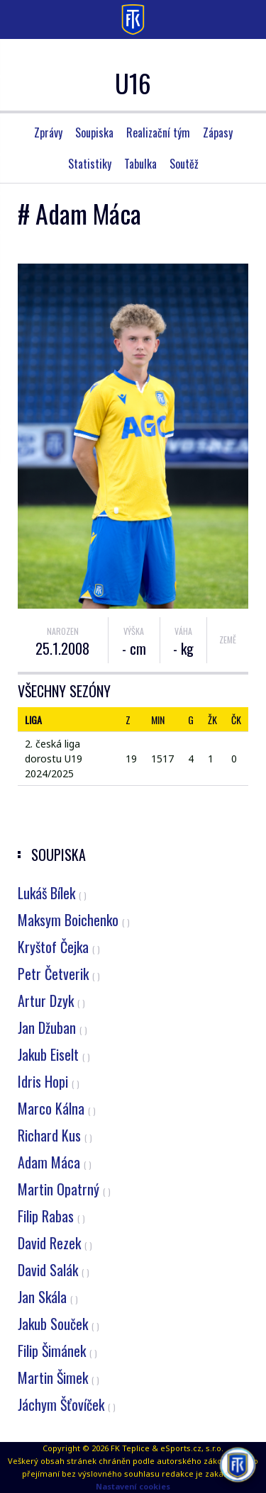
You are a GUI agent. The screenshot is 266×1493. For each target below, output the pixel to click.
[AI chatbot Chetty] (238, 1465)
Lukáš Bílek (52, 892)
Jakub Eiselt (54, 1054)
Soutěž (184, 163)
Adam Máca (55, 1162)
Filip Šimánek (57, 1350)
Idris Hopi (48, 1081)
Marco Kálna (57, 1108)
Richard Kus (55, 1135)
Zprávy (48, 132)
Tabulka (140, 163)
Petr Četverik (59, 973)
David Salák (53, 1269)
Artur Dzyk (51, 1000)
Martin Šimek (58, 1377)
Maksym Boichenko (74, 919)
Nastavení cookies (133, 1486)
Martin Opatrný (64, 1189)
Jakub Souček (58, 1323)
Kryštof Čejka (59, 946)
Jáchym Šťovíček (67, 1404)
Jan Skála (48, 1296)
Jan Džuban (52, 1027)
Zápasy (218, 132)
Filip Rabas (51, 1216)
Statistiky (89, 163)
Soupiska (94, 132)
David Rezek (55, 1242)
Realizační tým (158, 132)
